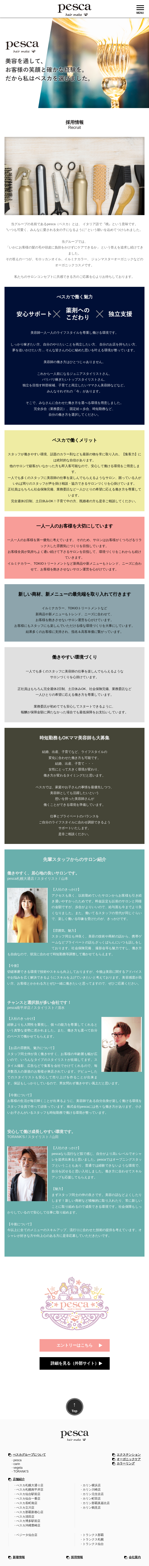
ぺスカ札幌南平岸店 (29, 1489)
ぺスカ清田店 (25, 1514)
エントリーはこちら (75, 1345)
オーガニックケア (129, 1459)
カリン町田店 (92, 1497)
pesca (18, 1460)
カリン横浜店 (92, 1484)
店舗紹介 (19, 1479)
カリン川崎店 (92, 1489)
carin (17, 1463)
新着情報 (19, 1553)
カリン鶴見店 (92, 1506)
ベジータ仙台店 (26, 1532)
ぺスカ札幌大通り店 (29, 1484)
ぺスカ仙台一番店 (28, 1497)
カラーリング (126, 1463)
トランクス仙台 (93, 1540)
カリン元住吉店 (93, 1493)
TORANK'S (21, 1471)
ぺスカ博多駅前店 (28, 1518)
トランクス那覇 (93, 1532)
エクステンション (129, 1454)
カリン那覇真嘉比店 (96, 1501)
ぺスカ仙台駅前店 (28, 1493)
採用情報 (77, 1553)
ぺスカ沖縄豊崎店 (28, 1523)
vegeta (18, 1467)
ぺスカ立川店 (25, 1506)
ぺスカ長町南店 (26, 1501)
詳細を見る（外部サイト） (75, 1363)
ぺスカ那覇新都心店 (29, 1510)
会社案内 (135, 1553)
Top (74, 1406)
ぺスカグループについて (29, 1454)
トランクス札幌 (93, 1536)
